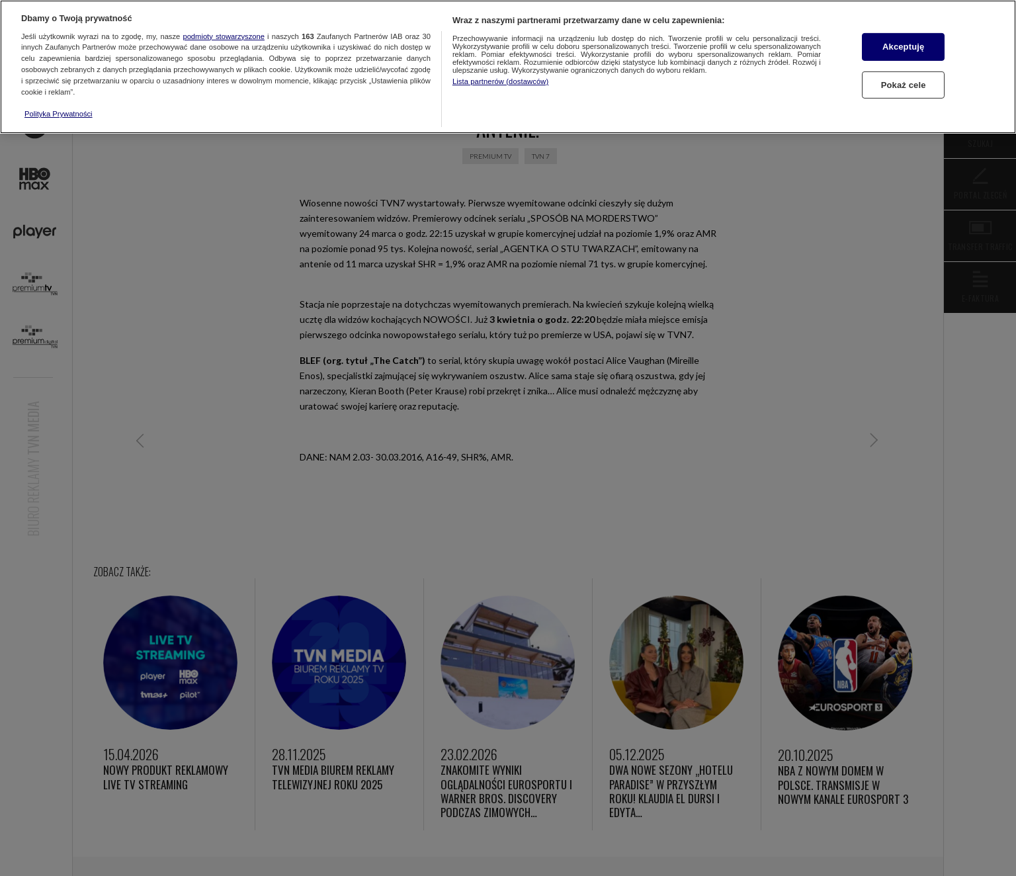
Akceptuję (903, 47)
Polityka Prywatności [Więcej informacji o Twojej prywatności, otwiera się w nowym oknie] (58, 114)
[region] (508, 67)
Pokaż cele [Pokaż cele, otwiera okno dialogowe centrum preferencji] (903, 85)
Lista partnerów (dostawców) (500, 81)
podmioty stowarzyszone (224, 36)
